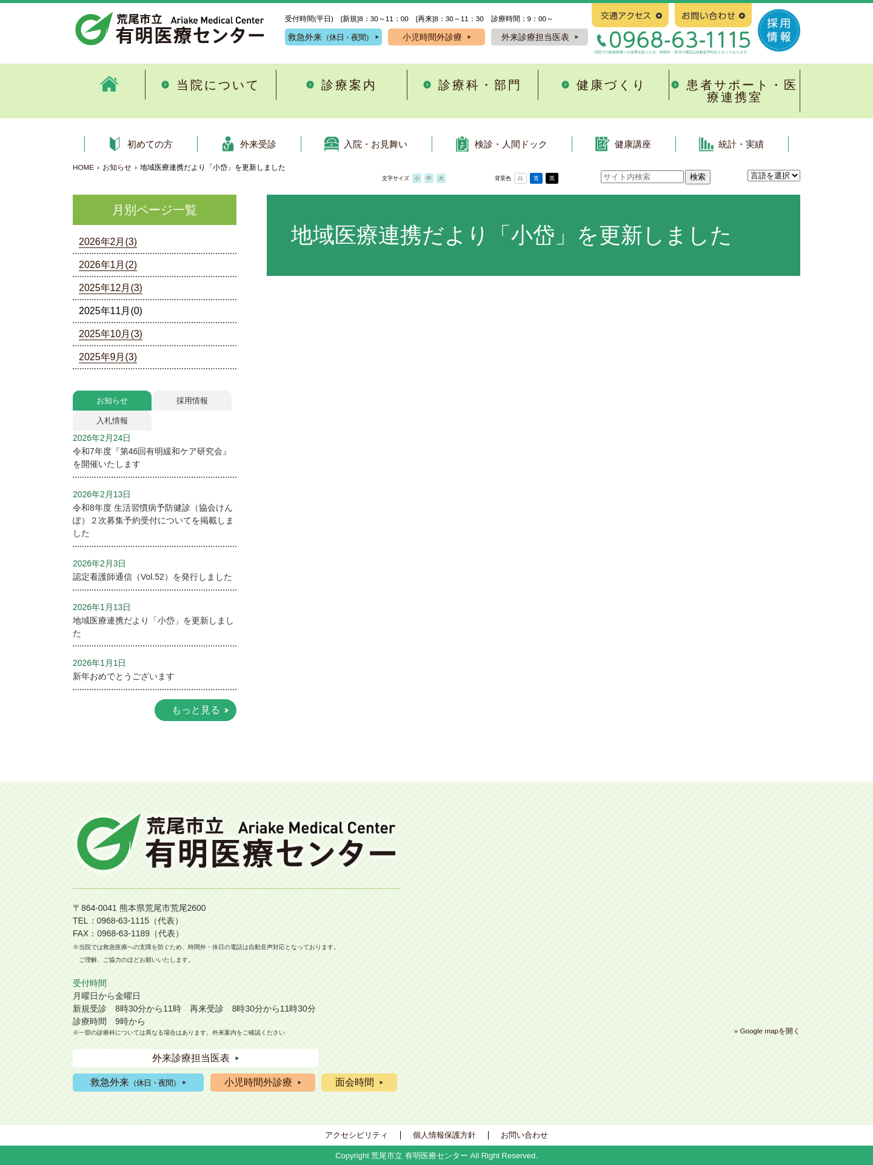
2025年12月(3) (110, 288)
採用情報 (192, 400)
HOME (83, 167)
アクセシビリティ (356, 1135)
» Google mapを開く (767, 1031)
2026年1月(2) (108, 265)
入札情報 (112, 420)
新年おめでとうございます (124, 676)
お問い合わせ (524, 1135)
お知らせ (117, 167)
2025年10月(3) (110, 334)
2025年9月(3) (108, 357)
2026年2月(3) (108, 242)
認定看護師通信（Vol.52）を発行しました (152, 577)
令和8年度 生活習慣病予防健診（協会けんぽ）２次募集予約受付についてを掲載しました (153, 520)
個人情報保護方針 (444, 1135)
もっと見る (196, 710)
